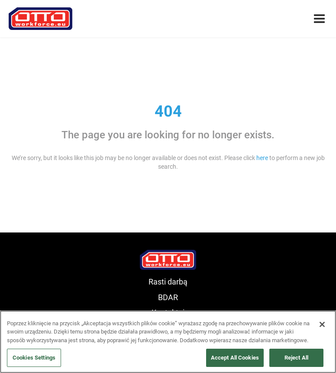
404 (168, 111)
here (262, 157)
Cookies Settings (34, 357)
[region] (168, 342)
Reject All (296, 357)
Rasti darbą (168, 281)
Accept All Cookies (235, 357)
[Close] (322, 324)
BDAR (168, 297)
